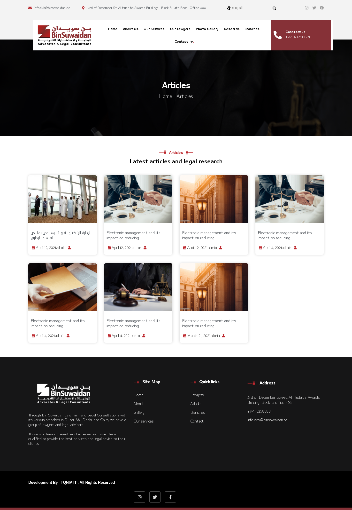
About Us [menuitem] (130, 29)
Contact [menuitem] (184, 42)
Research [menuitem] (231, 29)
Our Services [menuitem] (154, 29)
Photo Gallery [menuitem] (207, 29)
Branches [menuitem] (252, 29)
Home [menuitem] (112, 29)
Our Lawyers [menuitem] (180, 29)
